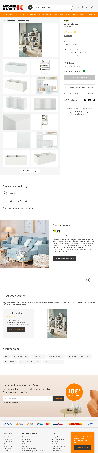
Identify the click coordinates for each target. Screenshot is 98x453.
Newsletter (25, 446)
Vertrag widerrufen (58, 439)
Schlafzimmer (8, 439)
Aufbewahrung (11, 348)
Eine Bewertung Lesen (84, 32)
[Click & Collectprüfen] (79, 94)
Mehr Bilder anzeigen (30, 171)
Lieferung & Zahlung (58, 446)
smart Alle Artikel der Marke (64, 259)
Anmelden (58, 399)
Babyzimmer (8, 441)
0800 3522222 (79, 111)
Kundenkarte (26, 439)
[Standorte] (78, 7)
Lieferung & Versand (18, 201)
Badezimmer (8, 444)
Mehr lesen (62, 251)
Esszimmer (7, 448)
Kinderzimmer (8, 446)
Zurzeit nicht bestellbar (79, 77)
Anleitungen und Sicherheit (21, 208)
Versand (75, 44)
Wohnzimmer (8, 437)
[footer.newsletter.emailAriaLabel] (27, 398)
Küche (6, 451)
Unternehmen (56, 448)
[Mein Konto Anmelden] (82, 7)
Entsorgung (55, 441)
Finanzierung (26, 441)
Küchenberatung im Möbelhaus (32, 451)
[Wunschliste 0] (87, 7)
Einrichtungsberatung (29, 448)
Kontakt (54, 444)
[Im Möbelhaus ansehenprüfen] (79, 87)
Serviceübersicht (27, 437)
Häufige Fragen (57, 437)
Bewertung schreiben (16, 329)
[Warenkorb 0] (92, 7)
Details (12, 193)
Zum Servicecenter (83, 447)
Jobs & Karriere (57, 451)
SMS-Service (26, 444)
